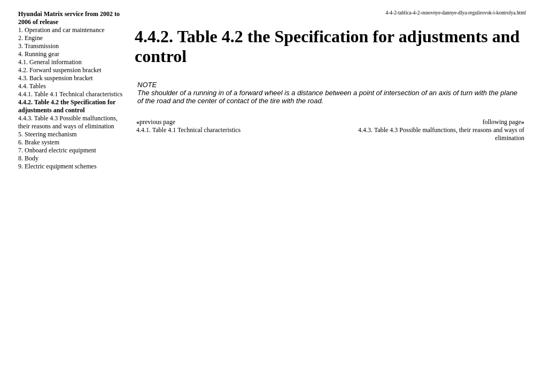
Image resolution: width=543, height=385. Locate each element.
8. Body (28, 158)
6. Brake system (38, 142)
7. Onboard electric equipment (57, 150)
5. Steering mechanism (47, 134)
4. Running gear (38, 54)
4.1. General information (50, 62)
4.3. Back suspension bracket (55, 78)
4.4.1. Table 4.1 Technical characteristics (70, 94)
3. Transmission (38, 46)
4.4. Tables (32, 86)
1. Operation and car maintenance (61, 30)
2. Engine (30, 38)
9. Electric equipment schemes (57, 166)
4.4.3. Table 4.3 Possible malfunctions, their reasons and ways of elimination (68, 122)
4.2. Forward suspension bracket (60, 70)
